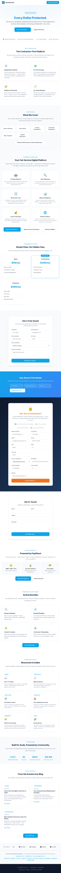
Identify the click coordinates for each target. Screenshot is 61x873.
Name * (13, 508)
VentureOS (6, 858)
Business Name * (16, 431)
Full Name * (14, 329)
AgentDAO (12, 858)
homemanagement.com (39, 856)
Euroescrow (8, 2)
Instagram (33, 846)
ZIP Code (33, 336)
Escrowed (35, 858)
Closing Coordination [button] (38, 128)
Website (13, 473)
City (12, 444)
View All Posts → (30, 835)
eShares (18, 858)
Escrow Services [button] (8, 128)
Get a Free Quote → (23, 29)
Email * (13, 438)
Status (27, 869)
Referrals (29, 858)
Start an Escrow (38, 578)
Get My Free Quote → (30, 360)
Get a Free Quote (53, 2)
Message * (14, 522)
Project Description (16, 349)
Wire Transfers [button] (9, 135)
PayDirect (23, 858)
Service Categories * (17, 458)
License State (34, 465)
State (32, 444)
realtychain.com (20, 856)
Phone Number (15, 336)
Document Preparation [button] (53, 128)
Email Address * (35, 329)
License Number (16, 465)
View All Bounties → (31, 645)
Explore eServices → (12, 229)
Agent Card (22, 869)
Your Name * (34, 431)
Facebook (22, 846)
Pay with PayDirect (23, 578)
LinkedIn (43, 846)
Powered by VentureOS (36, 869)
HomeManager (30, 860)
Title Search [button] (23, 128)
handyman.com (28, 856)
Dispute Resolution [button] (24, 135)
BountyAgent (47, 858)
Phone (32, 438)
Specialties (33, 458)
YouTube (53, 846)
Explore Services (39, 29)
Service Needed (15, 342)
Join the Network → (30, 480)
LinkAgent (41, 858)
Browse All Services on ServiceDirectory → (31, 142)
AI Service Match (50, 229)
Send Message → (30, 534)
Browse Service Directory (31, 229)
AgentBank (54, 858)
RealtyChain (34, 867)
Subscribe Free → (17, 390)
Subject (13, 515)
